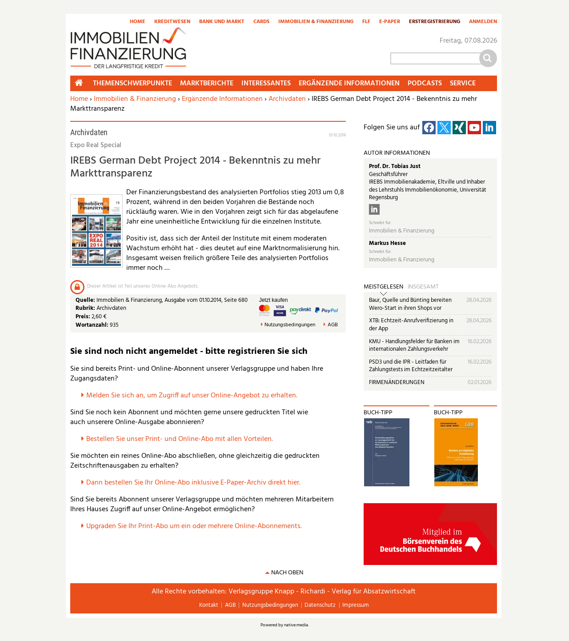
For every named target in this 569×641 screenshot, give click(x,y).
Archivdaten (287, 99)
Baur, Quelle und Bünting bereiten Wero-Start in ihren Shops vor (410, 304)
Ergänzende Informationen (222, 99)
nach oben (287, 572)
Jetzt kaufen (273, 300)
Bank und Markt (221, 22)
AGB (333, 325)
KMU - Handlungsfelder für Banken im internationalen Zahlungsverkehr (414, 345)
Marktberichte (206, 83)
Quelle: (86, 300)
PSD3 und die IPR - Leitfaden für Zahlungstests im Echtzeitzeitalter (411, 366)
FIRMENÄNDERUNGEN (397, 382)
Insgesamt (423, 287)
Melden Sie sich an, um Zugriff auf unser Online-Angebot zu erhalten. (191, 395)
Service (463, 83)
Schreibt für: (380, 223)
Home (137, 22)
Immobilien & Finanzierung (315, 22)
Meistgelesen (383, 287)
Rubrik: (86, 308)
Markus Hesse (387, 243)
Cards (261, 22)
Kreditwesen (172, 22)
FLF (366, 22)
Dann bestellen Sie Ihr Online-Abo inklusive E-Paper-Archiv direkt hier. (193, 483)
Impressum (355, 605)
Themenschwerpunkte (132, 83)
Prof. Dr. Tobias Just (395, 166)
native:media (296, 625)
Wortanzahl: (92, 325)
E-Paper (389, 22)
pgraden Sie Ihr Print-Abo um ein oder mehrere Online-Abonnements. (196, 526)
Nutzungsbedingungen (289, 325)
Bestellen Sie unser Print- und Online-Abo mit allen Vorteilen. (179, 439)
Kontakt (208, 605)
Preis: (83, 316)
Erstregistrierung (434, 22)
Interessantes (266, 83)
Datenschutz (320, 605)
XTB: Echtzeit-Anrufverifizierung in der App (411, 324)
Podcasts (425, 83)
